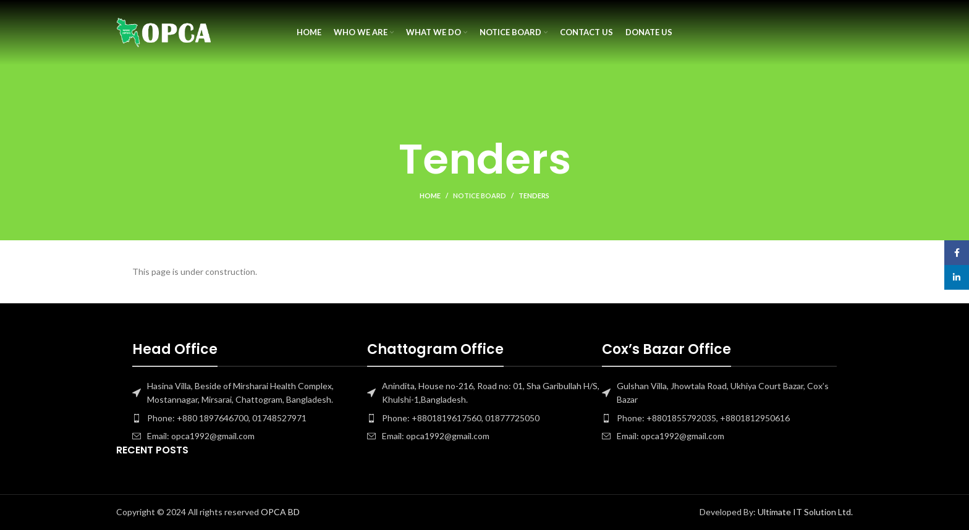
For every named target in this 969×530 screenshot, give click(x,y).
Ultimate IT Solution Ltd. (804, 512)
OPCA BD (280, 512)
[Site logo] (164, 31)
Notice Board (479, 195)
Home (430, 195)
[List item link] (249, 418)
